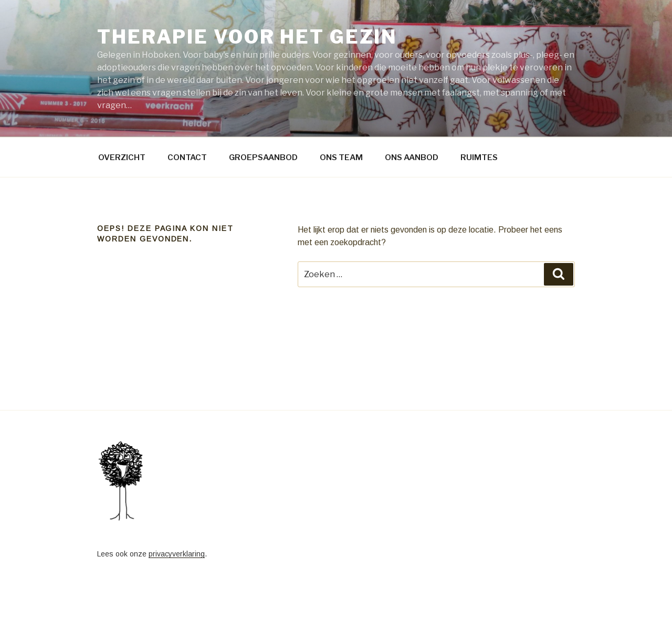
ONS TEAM (341, 157)
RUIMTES (479, 157)
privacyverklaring (177, 554)
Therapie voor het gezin (247, 36)
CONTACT (187, 157)
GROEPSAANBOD (263, 157)
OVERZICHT (121, 157)
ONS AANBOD (411, 157)
